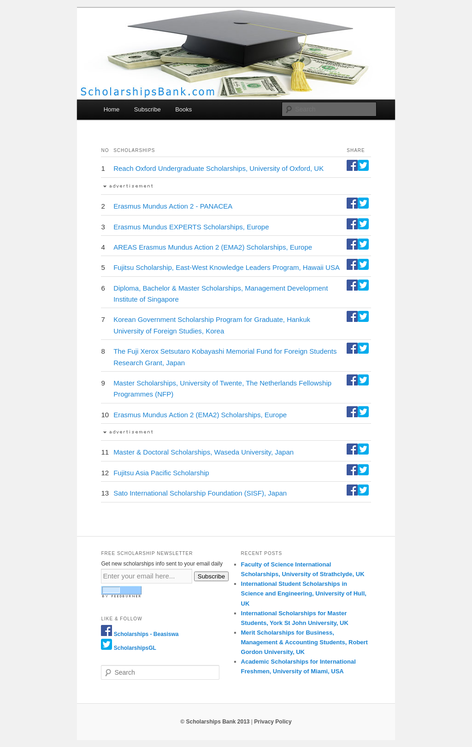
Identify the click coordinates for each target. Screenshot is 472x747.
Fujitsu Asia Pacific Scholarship (161, 473)
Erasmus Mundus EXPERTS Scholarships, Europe (191, 227)
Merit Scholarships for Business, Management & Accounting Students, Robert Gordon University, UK (304, 642)
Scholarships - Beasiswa (146, 634)
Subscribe (147, 109)
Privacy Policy (272, 721)
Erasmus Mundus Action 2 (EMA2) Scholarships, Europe (200, 415)
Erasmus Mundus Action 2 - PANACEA (172, 206)
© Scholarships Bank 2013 (214, 721)
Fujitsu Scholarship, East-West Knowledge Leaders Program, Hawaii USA (226, 267)
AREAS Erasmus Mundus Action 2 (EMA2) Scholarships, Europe (212, 247)
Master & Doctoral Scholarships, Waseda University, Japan (203, 452)
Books (183, 109)
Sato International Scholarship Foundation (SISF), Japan (200, 493)
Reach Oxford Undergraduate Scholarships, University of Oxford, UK (218, 168)
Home (112, 109)
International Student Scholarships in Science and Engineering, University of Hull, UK (303, 593)
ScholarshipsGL (135, 648)
